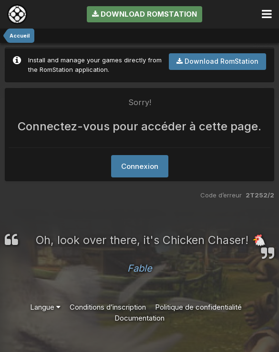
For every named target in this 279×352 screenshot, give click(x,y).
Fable (139, 268)
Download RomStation (144, 14)
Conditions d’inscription (108, 307)
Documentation (139, 318)
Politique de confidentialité (198, 307)
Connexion (139, 166)
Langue (45, 307)
